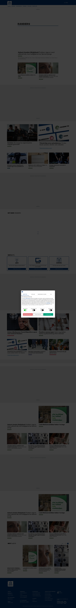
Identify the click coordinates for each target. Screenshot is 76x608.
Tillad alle (48, 314)
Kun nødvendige (28, 314)
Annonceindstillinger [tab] (42, 294)
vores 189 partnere (27, 298)
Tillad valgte (38, 314)
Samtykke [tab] (25, 294)
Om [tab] (50, 294)
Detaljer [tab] (33, 294)
